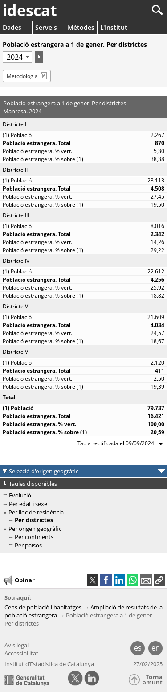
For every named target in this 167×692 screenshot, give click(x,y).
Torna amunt (153, 679)
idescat (30, 10)
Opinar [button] (18, 580)
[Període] (17, 57)
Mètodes (81, 27)
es (138, 648)
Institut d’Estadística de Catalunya (49, 664)
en (155, 648)
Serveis (46, 27)
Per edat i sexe (28, 504)
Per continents (34, 537)
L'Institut (113, 27)
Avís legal (16, 645)
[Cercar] (127, 10)
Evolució (20, 495)
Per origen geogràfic (34, 529)
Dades (12, 27)
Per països (28, 545)
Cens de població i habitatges (42, 607)
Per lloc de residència (36, 512)
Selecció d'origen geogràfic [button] (43, 471)
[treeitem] (84, 537)
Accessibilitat (21, 653)
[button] (159, 580)
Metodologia (22, 76)
